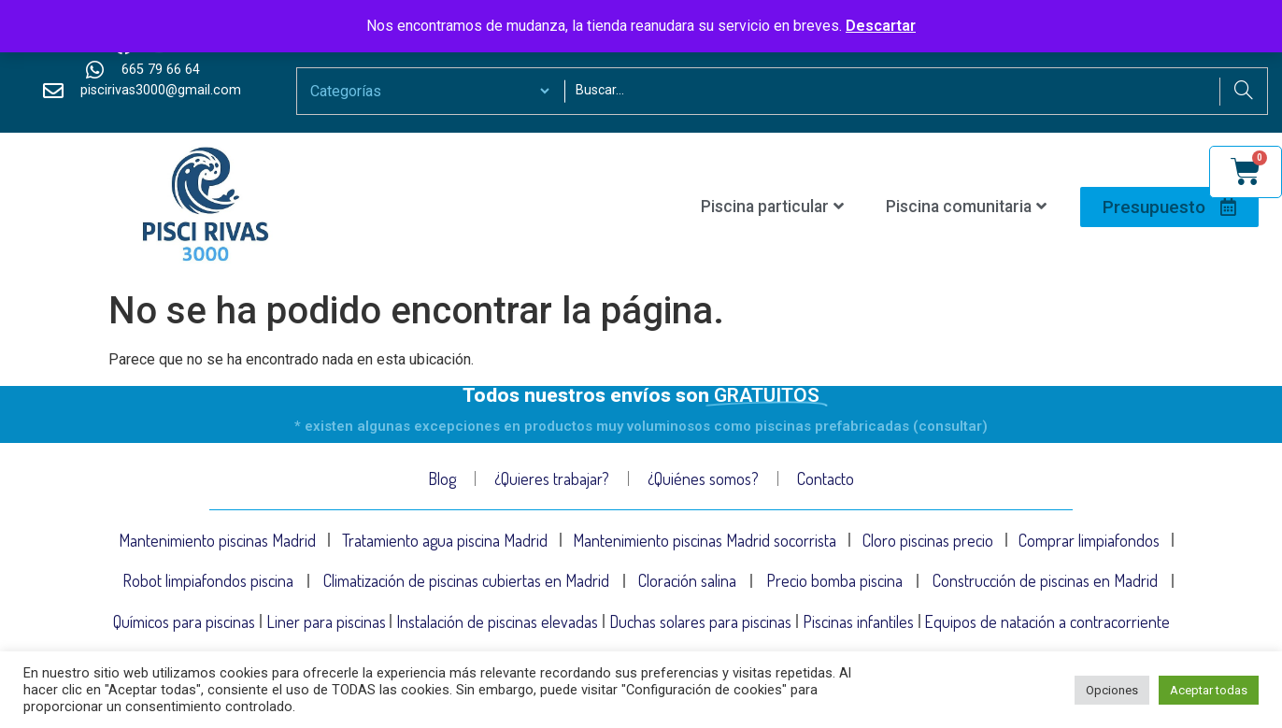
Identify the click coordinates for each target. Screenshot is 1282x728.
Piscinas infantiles (858, 627)
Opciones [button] (1112, 690)
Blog (442, 478)
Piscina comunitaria (966, 206)
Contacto (825, 478)
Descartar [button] (881, 26)
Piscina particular (772, 206)
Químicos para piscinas (184, 627)
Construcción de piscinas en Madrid (1045, 584)
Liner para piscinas (326, 627)
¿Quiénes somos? (703, 478)
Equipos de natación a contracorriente (1048, 627)
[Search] (1243, 92)
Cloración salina (687, 584)
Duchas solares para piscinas (700, 627)
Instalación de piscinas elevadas (497, 627)
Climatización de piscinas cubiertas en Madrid (466, 584)
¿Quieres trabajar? (551, 478)
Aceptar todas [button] (1208, 690)
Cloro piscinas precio (927, 541)
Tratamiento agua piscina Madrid (445, 541)
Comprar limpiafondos (1089, 541)
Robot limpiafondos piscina (207, 584)
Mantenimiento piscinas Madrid (217, 541)
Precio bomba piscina (834, 584)
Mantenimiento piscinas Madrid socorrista (704, 541)
